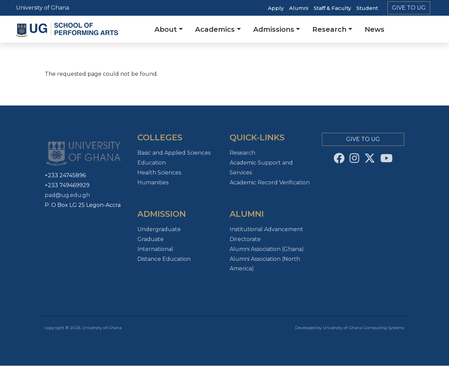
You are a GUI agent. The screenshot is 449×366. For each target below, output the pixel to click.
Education (151, 162)
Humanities (152, 182)
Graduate (150, 239)
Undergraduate (159, 229)
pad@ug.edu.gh (67, 195)
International (155, 249)
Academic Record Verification (270, 182)
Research (242, 153)
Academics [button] (215, 29)
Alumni (298, 8)
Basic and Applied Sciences (173, 153)
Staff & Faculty (332, 8)
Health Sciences (159, 172)
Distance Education (164, 259)
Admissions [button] (273, 29)
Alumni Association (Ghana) (267, 249)
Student (367, 8)
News (374, 29)
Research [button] (329, 29)
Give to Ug (409, 7)
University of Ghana (42, 7)
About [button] (165, 29)
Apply (276, 8)
